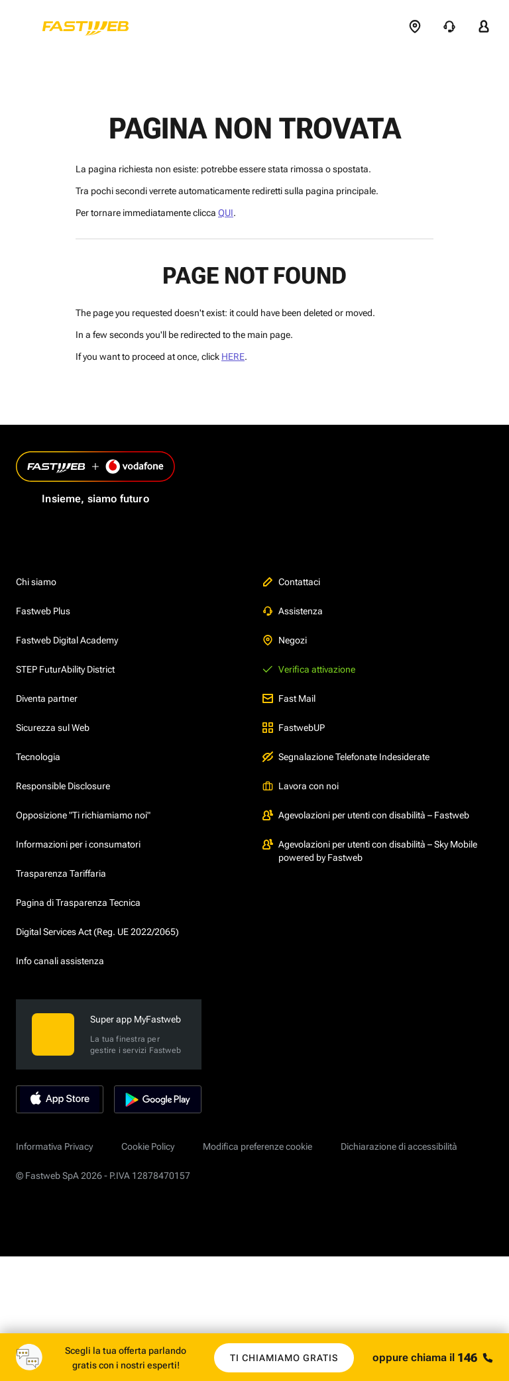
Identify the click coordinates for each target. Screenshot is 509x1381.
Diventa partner (47, 697)
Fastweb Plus (43, 609)
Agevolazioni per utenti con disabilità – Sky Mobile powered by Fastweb (369, 849)
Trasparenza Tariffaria (61, 872)
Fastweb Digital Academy (67, 639)
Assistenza (292, 609)
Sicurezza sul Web (52, 726)
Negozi (284, 639)
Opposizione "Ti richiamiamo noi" (83, 813)
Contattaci (291, 580)
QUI (225, 212)
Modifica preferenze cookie (257, 1145)
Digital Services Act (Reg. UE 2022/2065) (97, 930)
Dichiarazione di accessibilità (399, 1145)
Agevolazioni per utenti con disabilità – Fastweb (365, 813)
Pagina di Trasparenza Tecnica (78, 901)
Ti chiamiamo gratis (284, 1358)
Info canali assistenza (60, 959)
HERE (233, 356)
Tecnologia (38, 755)
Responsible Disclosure (63, 784)
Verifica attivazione (308, 668)
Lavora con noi (300, 784)
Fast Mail (288, 697)
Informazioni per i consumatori (78, 843)
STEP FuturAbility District (65, 668)
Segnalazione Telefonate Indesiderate (345, 755)
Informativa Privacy (54, 1145)
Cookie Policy (147, 1145)
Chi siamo (36, 580)
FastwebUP (293, 726)
